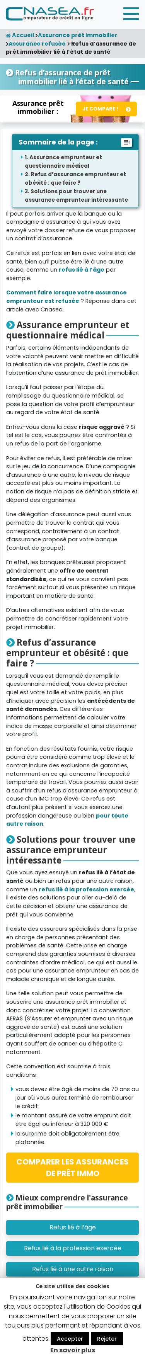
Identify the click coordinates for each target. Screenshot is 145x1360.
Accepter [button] (70, 1339)
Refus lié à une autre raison (72, 1269)
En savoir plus (72, 1350)
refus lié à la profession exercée (86, 889)
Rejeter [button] (107, 1339)
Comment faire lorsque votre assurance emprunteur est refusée (66, 297)
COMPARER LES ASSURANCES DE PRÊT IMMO (72, 1167)
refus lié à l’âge (81, 270)
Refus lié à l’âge (72, 1227)
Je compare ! (100, 108)
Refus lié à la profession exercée (72, 1248)
